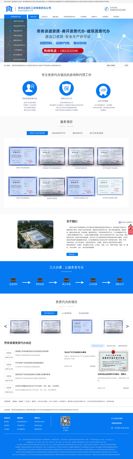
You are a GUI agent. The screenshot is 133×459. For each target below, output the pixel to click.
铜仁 (57, 442)
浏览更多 (93, 366)
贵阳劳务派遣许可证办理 (34, 410)
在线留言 (105, 17)
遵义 (47, 442)
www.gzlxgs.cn (109, 439)
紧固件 (34, 401)
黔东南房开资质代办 (53, 452)
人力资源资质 (18, 50)
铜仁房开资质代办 (79, 449)
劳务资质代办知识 (97, 346)
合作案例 (83, 17)
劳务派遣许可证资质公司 (77, 454)
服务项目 (55, 17)
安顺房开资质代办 (59, 449)
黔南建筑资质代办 (113, 447)
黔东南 (81, 442)
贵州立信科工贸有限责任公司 (20, 454)
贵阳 (40, 442)
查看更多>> (72, 254)
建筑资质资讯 (123, 346)
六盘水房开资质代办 (37, 447)
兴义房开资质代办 (100, 449)
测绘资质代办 (18, 31)
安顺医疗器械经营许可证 (76, 447)
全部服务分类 (16, 17)
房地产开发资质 (19, 21)
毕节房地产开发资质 (65, 452)
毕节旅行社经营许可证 (63, 447)
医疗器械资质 (18, 55)
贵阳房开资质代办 (23, 449)
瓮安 (105, 442)
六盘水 (43, 442)
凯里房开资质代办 (21, 452)
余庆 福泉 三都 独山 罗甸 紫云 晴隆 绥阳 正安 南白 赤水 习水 (34, 444)
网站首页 (33, 17)
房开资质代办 (49, 313)
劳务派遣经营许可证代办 (51, 410)
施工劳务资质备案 (96, 133)
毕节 (53, 442)
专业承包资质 (84, 313)
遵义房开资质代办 (48, 449)
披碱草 (21, 401)
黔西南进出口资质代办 (89, 447)
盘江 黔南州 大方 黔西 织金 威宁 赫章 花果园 (103, 444)
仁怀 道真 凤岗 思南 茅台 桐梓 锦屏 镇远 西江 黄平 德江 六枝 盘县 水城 (71, 444)
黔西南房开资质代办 (31, 452)
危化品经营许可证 (19, 26)
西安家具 (63, 401)
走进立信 (44, 17)
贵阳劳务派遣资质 (23, 447)
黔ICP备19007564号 (78, 439)
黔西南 (74, 442)
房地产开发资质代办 (45, 65)
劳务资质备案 (18, 35)
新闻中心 (94, 17)
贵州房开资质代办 (32, 65)
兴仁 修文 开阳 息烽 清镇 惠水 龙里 (93, 442)
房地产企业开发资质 (37, 133)
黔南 (78, 442)
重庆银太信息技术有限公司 (76, 401)
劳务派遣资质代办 (19, 45)
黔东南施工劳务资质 (101, 447)
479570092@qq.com (95, 439)
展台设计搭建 (42, 401)
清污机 (27, 401)
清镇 (59, 442)
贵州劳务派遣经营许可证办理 (68, 410)
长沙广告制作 (53, 401)
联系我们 (116, 17)
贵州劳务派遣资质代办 (18, 410)
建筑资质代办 (18, 40)
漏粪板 (14, 401)
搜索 (126, 65)
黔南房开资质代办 (43, 452)
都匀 (66, 442)
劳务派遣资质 (39, 454)
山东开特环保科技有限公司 (96, 401)
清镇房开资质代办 (90, 449)
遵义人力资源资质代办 (50, 447)
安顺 (50, 442)
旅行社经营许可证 (19, 59)
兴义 (63, 442)
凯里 (69, 442)
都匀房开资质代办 (110, 449)
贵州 (36, 442)
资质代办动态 (111, 346)
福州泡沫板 (110, 401)
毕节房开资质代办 (69, 449)
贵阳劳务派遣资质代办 (19, 65)
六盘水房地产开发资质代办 (35, 449)
